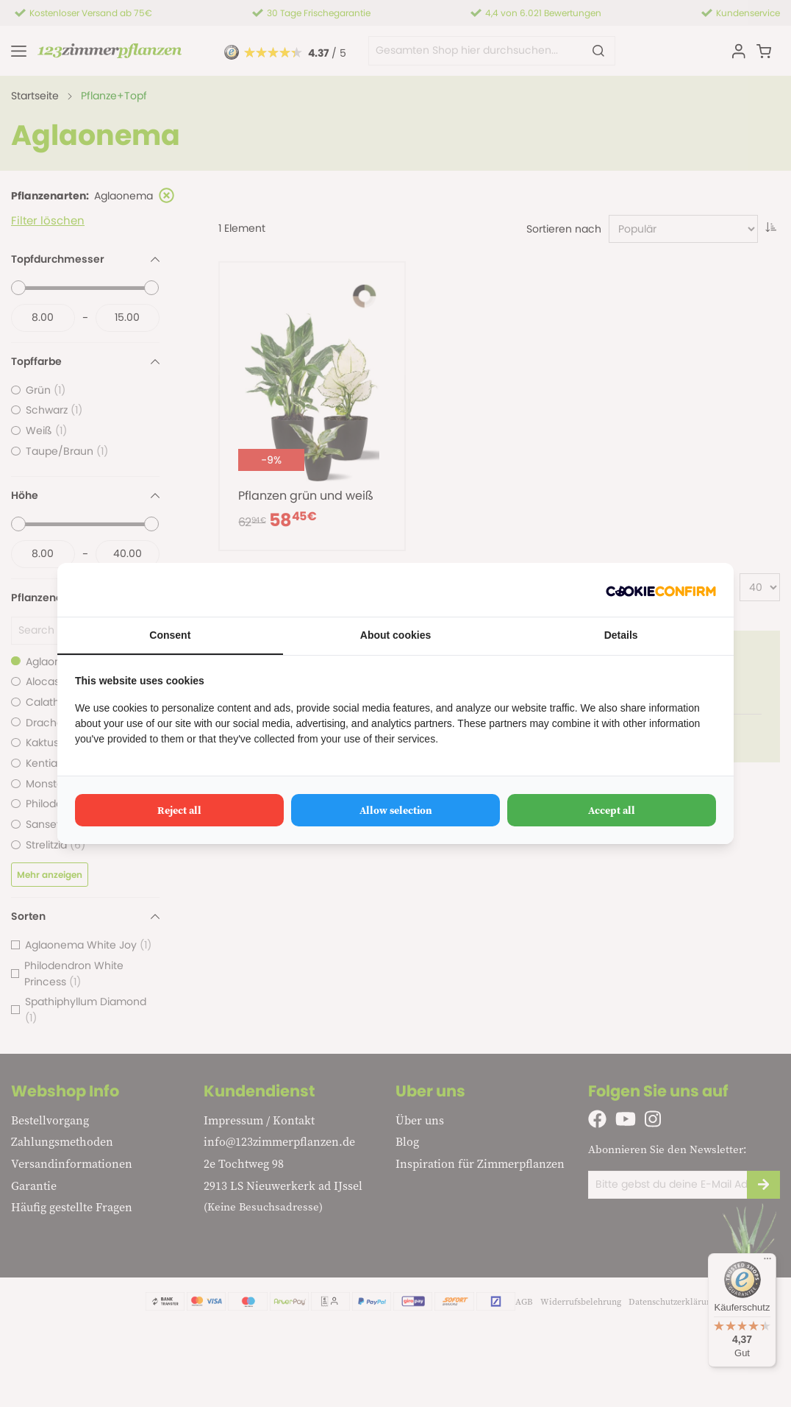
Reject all (179, 810)
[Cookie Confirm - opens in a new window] (661, 590)
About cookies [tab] (395, 635)
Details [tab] (621, 635)
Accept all (611, 810)
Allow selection (395, 810)
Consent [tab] (169, 635)
